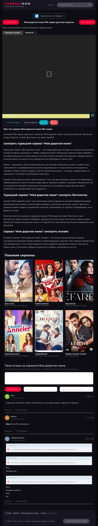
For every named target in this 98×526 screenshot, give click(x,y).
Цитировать (21, 410)
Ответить (9, 410)
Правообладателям (76, 521)
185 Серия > (87, 22)
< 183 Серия (11, 22)
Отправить (13, 389)
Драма (16, 513)
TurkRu (8, 513)
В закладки (13, 122)
